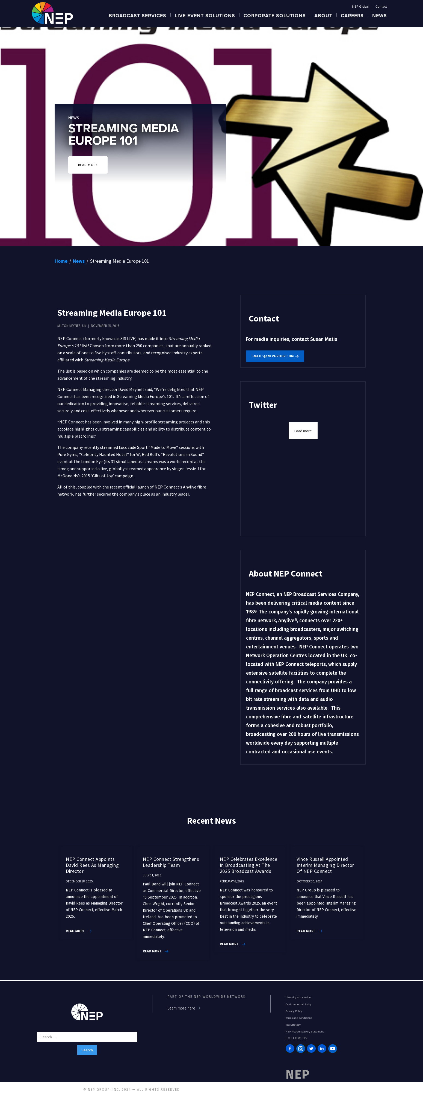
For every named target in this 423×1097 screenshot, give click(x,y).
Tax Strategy (293, 1024)
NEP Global (360, 6)
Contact (381, 6)
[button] (138, 15)
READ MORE (88, 165)
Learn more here (181, 1008)
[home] (52, 12)
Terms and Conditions (299, 1018)
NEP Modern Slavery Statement (305, 1031)
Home (61, 261)
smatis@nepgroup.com (273, 356)
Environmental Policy (299, 1004)
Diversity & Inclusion (298, 997)
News (79, 261)
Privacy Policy (294, 1011)
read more (75, 931)
